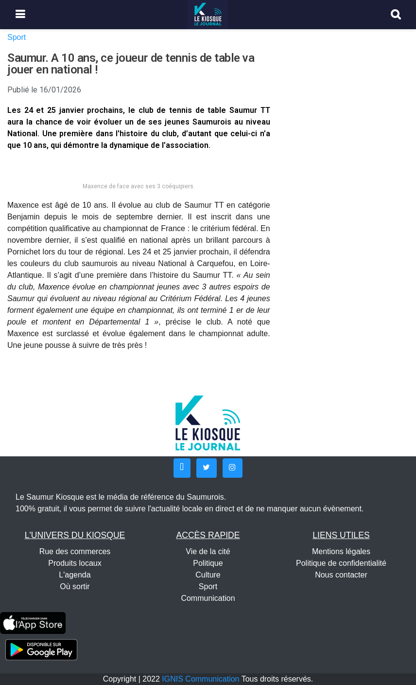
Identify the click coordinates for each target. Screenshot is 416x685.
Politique (208, 563)
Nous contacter (341, 575)
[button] (182, 468)
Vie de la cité (208, 551)
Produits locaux (74, 563)
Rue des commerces (75, 551)
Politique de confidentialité (341, 563)
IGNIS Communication (200, 679)
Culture (208, 575)
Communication (208, 598)
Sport (16, 37)
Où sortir (74, 586)
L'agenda (74, 575)
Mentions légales (341, 551)
